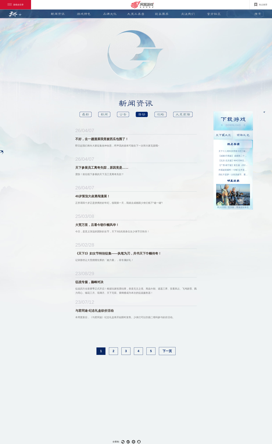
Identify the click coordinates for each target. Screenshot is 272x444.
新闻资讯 (58, 14)
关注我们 (188, 14)
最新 (85, 114)
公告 (123, 114)
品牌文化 (110, 14)
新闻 (104, 114)
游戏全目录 (15, 4)
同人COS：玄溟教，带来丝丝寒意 (233, 207)
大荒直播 (183, 114)
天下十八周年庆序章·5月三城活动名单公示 (233, 151)
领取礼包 (243, 135)
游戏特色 (84, 14)
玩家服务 (162, 14)
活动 (141, 114)
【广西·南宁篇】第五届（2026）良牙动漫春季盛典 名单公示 (233, 165)
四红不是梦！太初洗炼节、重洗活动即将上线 (233, 174)
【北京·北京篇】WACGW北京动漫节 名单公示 (233, 160)
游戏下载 (233, 120)
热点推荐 (260, 4)
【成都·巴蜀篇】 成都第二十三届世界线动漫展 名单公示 (233, 156)
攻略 (160, 114)
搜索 (257, 14)
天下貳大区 (223, 135)
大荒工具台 (135, 14)
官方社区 (214, 14)
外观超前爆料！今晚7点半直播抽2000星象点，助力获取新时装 (233, 170)
